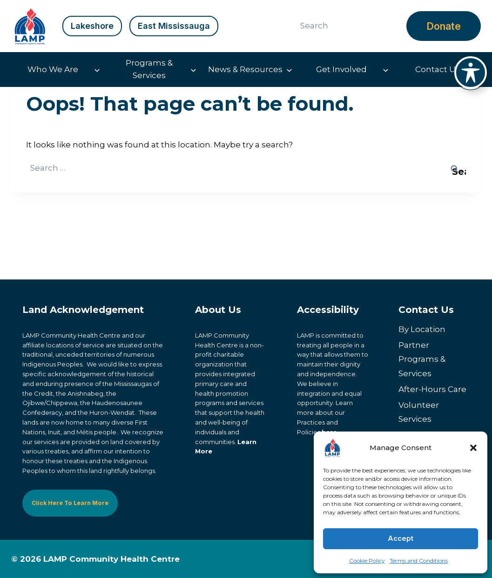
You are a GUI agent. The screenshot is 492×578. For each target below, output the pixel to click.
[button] (473, 447)
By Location (421, 329)
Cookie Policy (367, 560)
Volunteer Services (418, 412)
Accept (400, 538)
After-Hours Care (432, 389)
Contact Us (437, 69)
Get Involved (341, 69)
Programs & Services (149, 69)
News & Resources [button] (245, 69)
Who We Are (52, 69)
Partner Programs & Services (421, 359)
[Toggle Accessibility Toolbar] (470, 72)
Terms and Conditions (419, 560)
